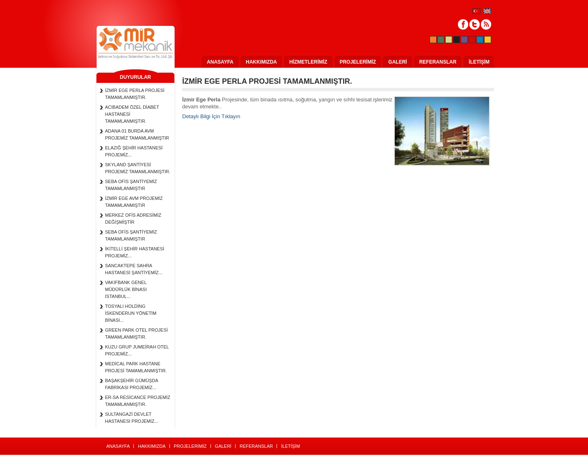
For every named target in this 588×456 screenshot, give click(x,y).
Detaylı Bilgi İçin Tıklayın (211, 116)
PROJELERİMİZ (358, 62)
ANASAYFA (220, 62)
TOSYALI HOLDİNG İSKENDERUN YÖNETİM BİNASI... (130, 313)
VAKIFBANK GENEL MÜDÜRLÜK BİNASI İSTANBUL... (125, 289)
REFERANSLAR (438, 62)
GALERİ (397, 62)
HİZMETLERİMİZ (308, 62)
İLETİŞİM (479, 62)
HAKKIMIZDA (261, 62)
